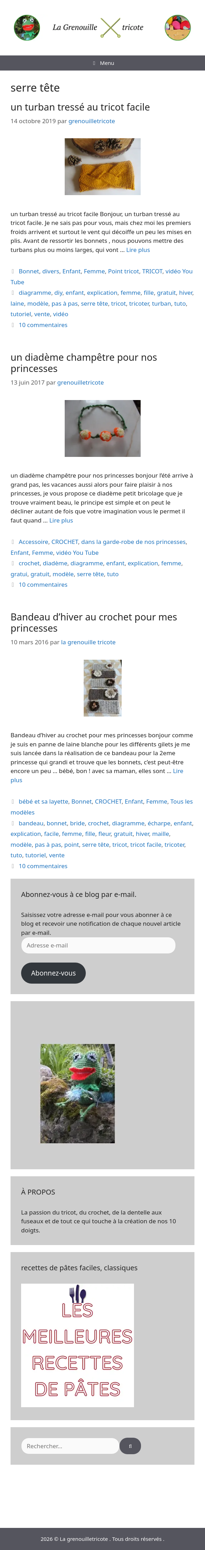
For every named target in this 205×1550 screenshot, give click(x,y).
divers (50, 271)
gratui (19, 574)
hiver (185, 292)
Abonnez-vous (53, 973)
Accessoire (33, 542)
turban (161, 303)
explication (102, 292)
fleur (104, 834)
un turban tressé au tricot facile (80, 106)
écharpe (159, 823)
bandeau (31, 823)
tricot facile (145, 844)
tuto (180, 303)
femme (131, 292)
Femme (94, 271)
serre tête (94, 303)
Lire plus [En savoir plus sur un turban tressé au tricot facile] (138, 250)
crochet (29, 563)
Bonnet (29, 271)
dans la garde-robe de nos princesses (133, 542)
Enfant (71, 271)
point (71, 844)
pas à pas (65, 303)
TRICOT (152, 271)
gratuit (166, 292)
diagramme (35, 292)
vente (42, 314)
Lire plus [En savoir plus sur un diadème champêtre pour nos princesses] (61, 520)
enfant (74, 292)
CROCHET (64, 542)
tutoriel (21, 314)
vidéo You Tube (77, 552)
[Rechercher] (130, 1446)
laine (17, 303)
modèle (37, 303)
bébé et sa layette (43, 801)
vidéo (60, 314)
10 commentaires (43, 325)
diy (59, 292)
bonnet (57, 823)
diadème (55, 563)
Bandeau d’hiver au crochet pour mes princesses (94, 622)
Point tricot (123, 271)
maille (160, 834)
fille (149, 292)
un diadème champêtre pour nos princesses (84, 363)
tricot (118, 303)
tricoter (139, 303)
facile (51, 834)
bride (77, 823)
